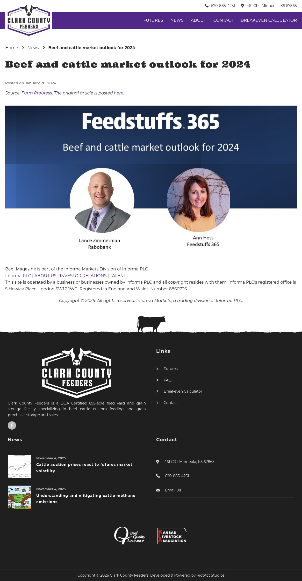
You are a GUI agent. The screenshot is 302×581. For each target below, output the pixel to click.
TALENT (118, 275)
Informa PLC (18, 275)
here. (119, 93)
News (177, 20)
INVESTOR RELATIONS (83, 275)
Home (11, 47)
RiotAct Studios (211, 575)
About (198, 20)
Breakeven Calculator (269, 20)
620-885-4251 (223, 5)
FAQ (167, 380)
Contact (223, 20)
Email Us (173, 490)
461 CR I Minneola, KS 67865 (272, 5)
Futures (153, 20)
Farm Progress (36, 93)
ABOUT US (46, 275)
